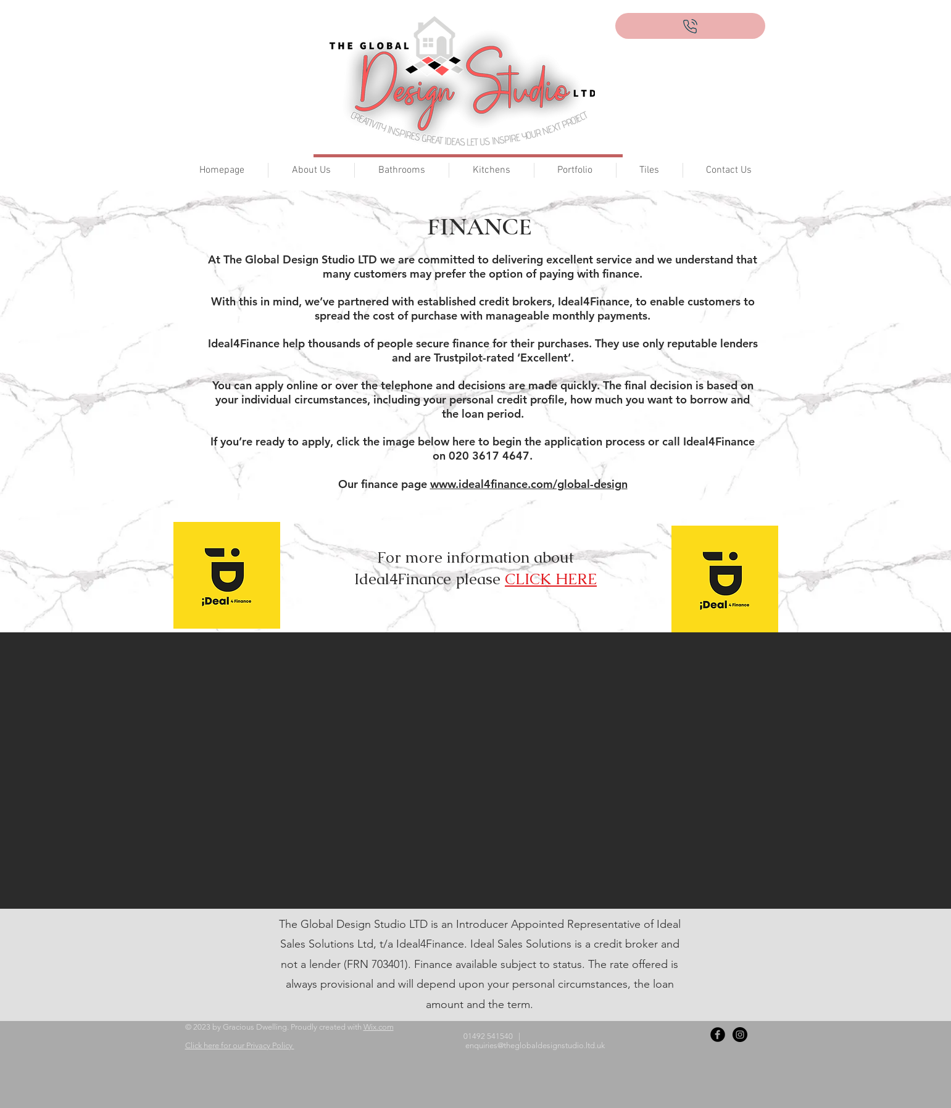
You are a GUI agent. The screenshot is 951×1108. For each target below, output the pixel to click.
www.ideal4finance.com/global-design (529, 484)
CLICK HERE (551, 579)
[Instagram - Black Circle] (740, 1034)
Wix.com (378, 1027)
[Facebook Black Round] (717, 1034)
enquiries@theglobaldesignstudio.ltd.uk (535, 1045)
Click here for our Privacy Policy (239, 1045)
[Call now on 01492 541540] (690, 26)
